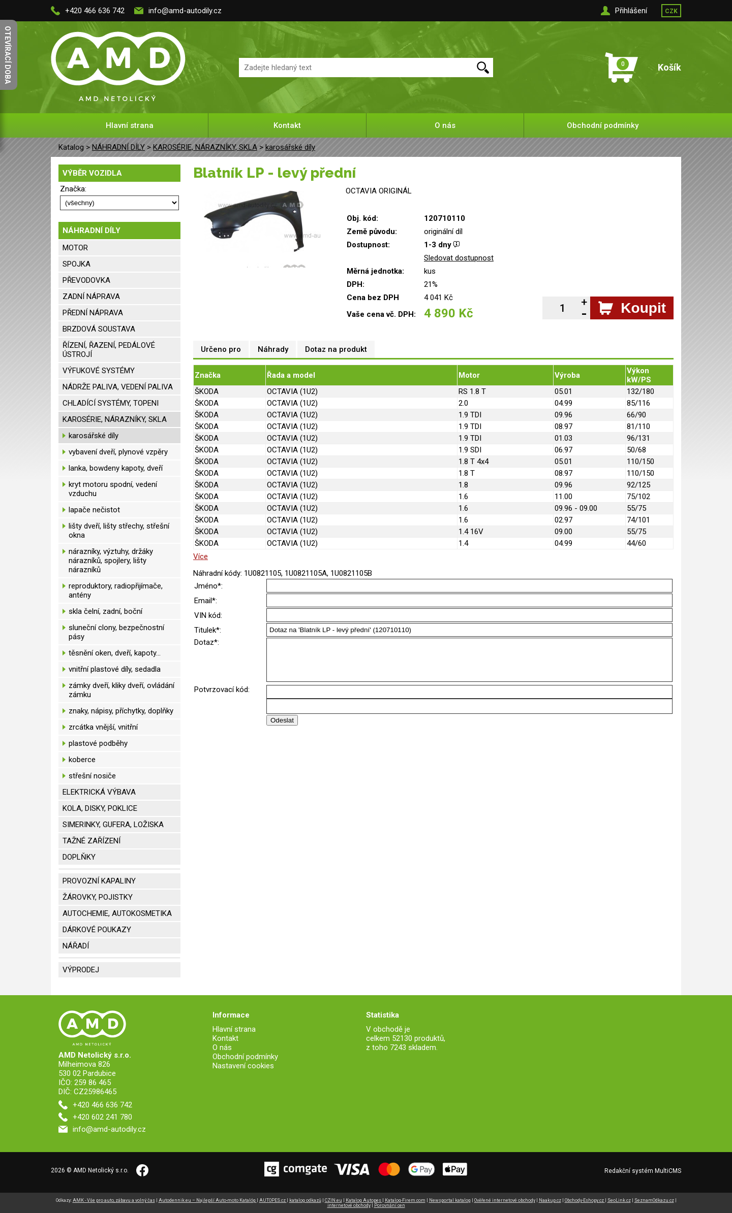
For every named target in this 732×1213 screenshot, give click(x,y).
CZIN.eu (333, 1200)
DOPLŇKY (79, 857)
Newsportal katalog (450, 1200)
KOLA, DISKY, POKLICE (100, 808)
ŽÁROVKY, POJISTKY (98, 897)
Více (200, 556)
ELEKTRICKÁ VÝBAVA (99, 792)
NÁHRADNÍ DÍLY (118, 147)
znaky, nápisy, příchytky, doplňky (121, 710)
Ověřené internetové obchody (504, 1200)
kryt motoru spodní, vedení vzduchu (113, 489)
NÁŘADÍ (76, 945)
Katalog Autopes (364, 1200)
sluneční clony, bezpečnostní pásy (116, 632)
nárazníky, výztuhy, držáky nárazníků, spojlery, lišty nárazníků (111, 560)
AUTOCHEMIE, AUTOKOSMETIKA (117, 913)
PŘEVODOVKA (86, 280)
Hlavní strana (130, 125)
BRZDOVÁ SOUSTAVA (99, 329)
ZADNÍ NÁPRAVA (91, 296)
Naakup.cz (550, 1200)
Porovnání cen (389, 1205)
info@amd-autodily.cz (185, 10)
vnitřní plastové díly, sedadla (115, 669)
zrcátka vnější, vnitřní (103, 727)
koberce (82, 759)
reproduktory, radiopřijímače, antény (116, 590)
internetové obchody (349, 1205)
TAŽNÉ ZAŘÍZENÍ (91, 840)
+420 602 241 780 (102, 1117)
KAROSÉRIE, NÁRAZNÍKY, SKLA (205, 147)
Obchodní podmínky (602, 125)
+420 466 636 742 (95, 10)
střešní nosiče (92, 775)
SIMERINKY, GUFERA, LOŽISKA (113, 824)
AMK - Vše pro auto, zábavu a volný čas (114, 1200)
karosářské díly (290, 147)
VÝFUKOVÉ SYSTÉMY (99, 370)
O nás (445, 125)
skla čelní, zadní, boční (105, 611)
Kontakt (287, 125)
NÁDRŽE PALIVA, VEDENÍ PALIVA (118, 386)
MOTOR (75, 247)
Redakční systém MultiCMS (642, 1170)
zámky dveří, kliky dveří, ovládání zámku (121, 690)
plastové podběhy (98, 743)
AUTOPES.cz (273, 1200)
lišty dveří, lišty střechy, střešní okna (119, 530)
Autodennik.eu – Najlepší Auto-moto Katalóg (208, 1200)
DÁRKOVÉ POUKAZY (97, 929)
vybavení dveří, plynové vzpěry (118, 451)
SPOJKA (76, 264)
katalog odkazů (305, 1200)
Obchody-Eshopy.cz (585, 1200)
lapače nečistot (94, 509)
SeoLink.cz (619, 1200)
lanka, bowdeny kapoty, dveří (116, 468)
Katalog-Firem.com (405, 1200)
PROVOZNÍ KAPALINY (99, 881)
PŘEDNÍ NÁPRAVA (93, 312)
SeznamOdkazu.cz (654, 1200)
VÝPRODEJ (81, 969)
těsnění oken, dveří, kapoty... (115, 653)
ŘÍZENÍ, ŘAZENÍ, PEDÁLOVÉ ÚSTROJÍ (109, 350)
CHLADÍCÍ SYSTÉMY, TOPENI (111, 403)
